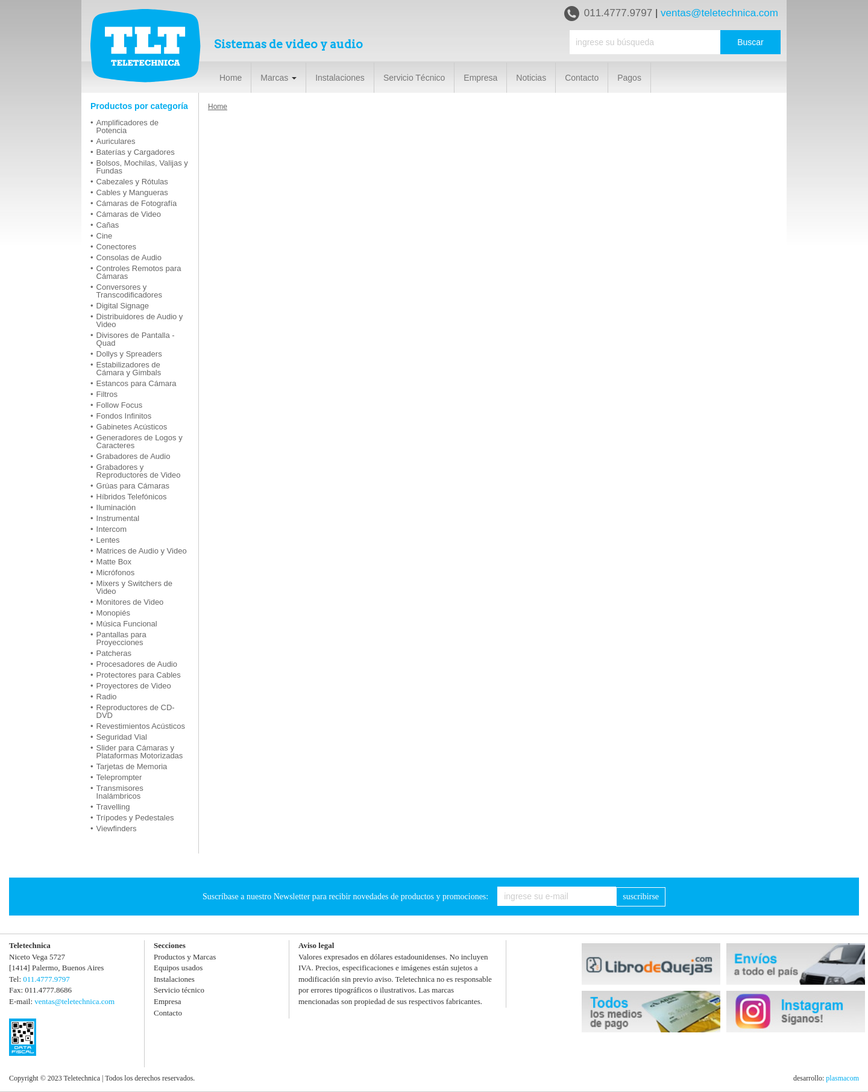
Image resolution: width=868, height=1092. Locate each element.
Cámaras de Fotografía (136, 203)
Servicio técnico (179, 989)
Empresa (480, 78)
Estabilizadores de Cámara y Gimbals (129, 368)
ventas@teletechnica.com (719, 13)
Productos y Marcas (185, 956)
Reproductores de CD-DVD (135, 711)
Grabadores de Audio (133, 456)
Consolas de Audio (129, 257)
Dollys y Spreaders (129, 354)
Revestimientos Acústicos (140, 726)
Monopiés (113, 613)
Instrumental (118, 518)
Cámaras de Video (128, 214)
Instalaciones (340, 78)
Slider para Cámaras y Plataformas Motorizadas (139, 752)
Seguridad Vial (121, 737)
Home (230, 78)
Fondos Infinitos (124, 416)
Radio (106, 696)
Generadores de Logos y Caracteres (139, 441)
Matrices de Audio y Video (141, 551)
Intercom (111, 529)
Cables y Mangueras (132, 192)
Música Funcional (126, 624)
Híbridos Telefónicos (131, 497)
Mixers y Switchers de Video (134, 587)
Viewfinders (116, 828)
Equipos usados (178, 967)
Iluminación (116, 507)
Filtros (107, 394)
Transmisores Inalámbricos (119, 792)
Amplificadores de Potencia (127, 126)
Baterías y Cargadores (135, 152)
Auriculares (116, 141)
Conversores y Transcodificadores (129, 291)
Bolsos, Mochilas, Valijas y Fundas (142, 167)
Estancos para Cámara (136, 383)
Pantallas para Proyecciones (121, 638)
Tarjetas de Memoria (132, 766)
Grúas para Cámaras (132, 486)
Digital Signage (122, 306)
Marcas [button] (278, 78)
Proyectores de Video (133, 686)
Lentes (108, 540)
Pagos (629, 78)
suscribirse (641, 896)
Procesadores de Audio (136, 664)
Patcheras (114, 653)
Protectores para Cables (138, 675)
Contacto (582, 78)
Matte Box (114, 562)
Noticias (531, 78)
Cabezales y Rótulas (132, 182)
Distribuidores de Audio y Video (139, 320)
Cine (104, 236)
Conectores (116, 247)
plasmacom (842, 1078)
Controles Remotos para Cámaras (138, 272)
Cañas (107, 225)
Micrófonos (115, 572)
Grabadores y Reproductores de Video (138, 471)
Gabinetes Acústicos (132, 427)
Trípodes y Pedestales (135, 818)
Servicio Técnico (414, 78)
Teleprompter (119, 777)
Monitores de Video (130, 602)
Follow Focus (119, 405)
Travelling (113, 807)
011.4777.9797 (608, 13)
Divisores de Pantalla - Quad (135, 339)
